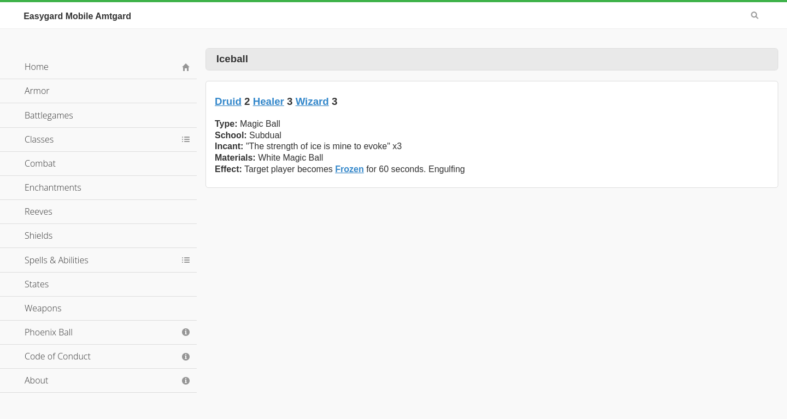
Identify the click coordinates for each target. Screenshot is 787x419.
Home (37, 67)
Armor (37, 91)
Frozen (349, 169)
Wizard (312, 101)
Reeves (38, 211)
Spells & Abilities (57, 260)
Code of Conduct (58, 356)
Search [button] (754, 15)
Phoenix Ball (49, 332)
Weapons (43, 308)
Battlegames (49, 115)
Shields (38, 235)
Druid (228, 101)
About (36, 380)
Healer (268, 101)
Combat (40, 163)
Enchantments (53, 187)
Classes (39, 139)
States (37, 284)
